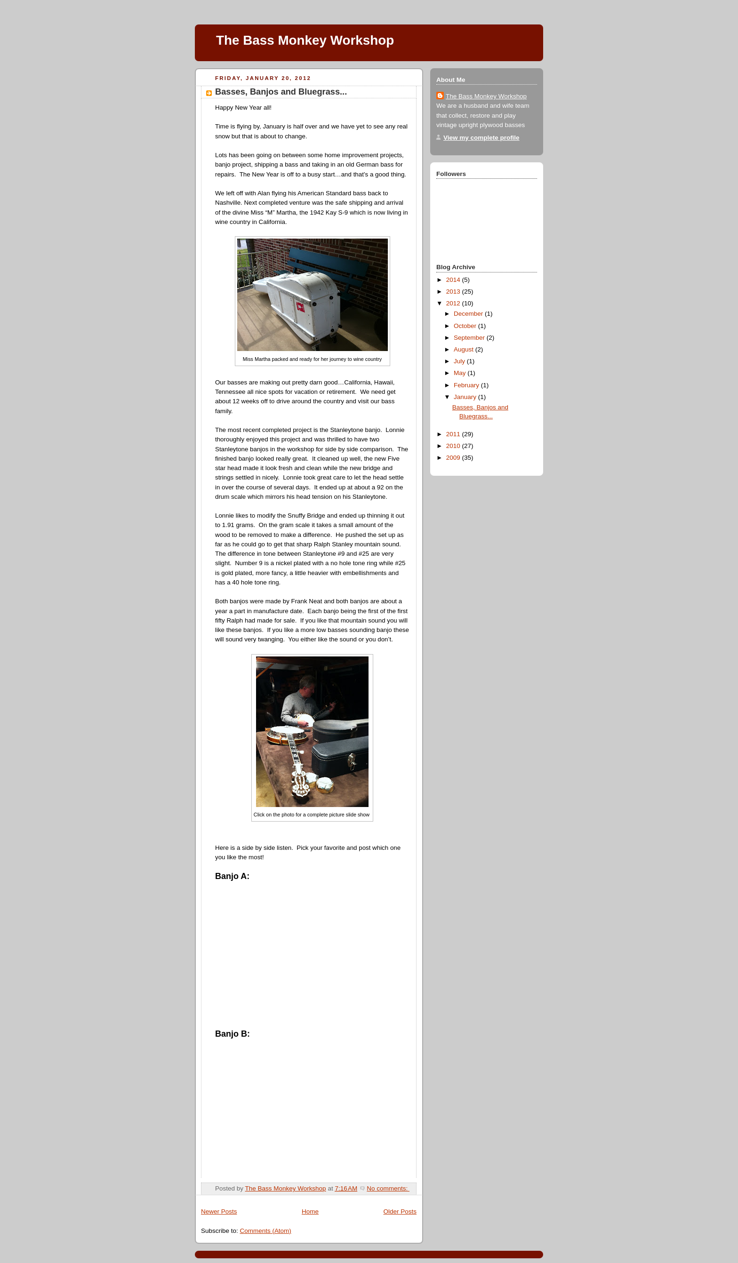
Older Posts (400, 1211)
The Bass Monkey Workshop (305, 40)
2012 (454, 303)
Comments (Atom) (265, 1230)
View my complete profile (481, 137)
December (469, 313)
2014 (454, 279)
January (466, 396)
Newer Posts (219, 1211)
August (464, 349)
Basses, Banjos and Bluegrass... (281, 91)
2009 (454, 457)
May (460, 372)
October (466, 325)
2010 (454, 445)
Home (310, 1211)
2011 (454, 434)
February (467, 385)
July (460, 361)
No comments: (388, 1188)
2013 (454, 291)
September (470, 337)
